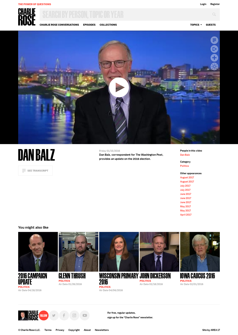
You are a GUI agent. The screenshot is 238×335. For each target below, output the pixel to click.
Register (215, 4)
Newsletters (102, 330)
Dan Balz (185, 154)
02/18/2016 (155, 279)
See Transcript (37, 170)
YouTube (85, 315)
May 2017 (185, 206)
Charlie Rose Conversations (59, 24)
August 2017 (187, 177)
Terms (48, 330)
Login (203, 4)
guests (211, 24)
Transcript (214, 40)
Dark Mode (214, 66)
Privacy (60, 330)
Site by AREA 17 (211, 330)
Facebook (64, 315)
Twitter (54, 315)
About (87, 330)
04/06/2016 (119, 282)
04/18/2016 (38, 282)
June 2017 (185, 194)
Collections (108, 24)
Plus (214, 58)
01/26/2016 (72, 279)
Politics (184, 166)
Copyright (74, 330)
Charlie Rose (27, 17)
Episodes (89, 24)
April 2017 (185, 214)
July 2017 (185, 185)
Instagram (74, 315)
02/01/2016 (197, 279)
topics (194, 24)
